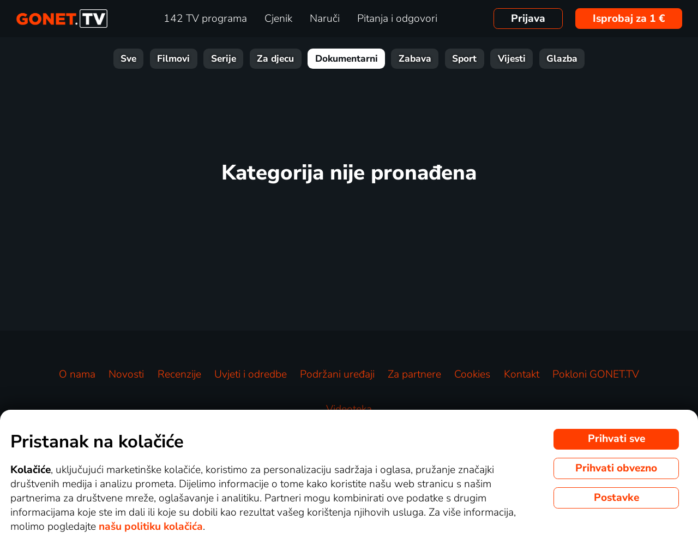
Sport (464, 58)
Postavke (616, 498)
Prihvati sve (616, 439)
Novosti (126, 374)
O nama (77, 374)
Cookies (472, 374)
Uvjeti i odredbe (250, 374)
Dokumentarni (346, 58)
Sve (128, 58)
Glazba (561, 58)
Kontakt (521, 374)
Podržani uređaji (337, 374)
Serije (223, 58)
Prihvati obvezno (616, 468)
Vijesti (512, 58)
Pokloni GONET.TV (595, 374)
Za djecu (275, 58)
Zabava (415, 58)
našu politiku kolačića (151, 526)
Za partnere (414, 374)
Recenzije (179, 374)
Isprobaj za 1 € (629, 18)
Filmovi (173, 58)
